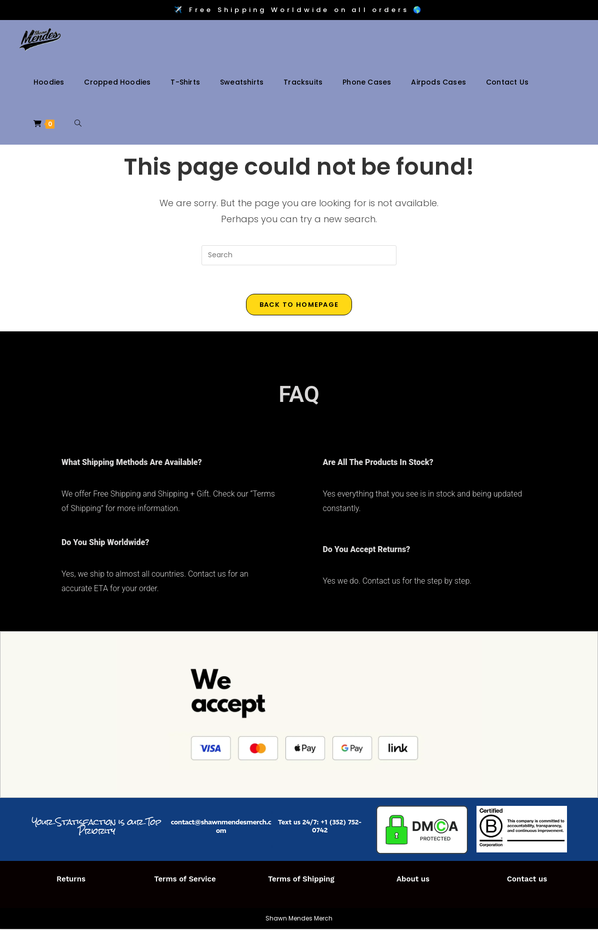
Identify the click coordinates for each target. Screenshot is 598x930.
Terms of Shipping (301, 879)
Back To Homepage (299, 306)
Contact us (527, 879)
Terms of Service (185, 879)
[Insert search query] (299, 255)
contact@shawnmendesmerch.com (221, 827)
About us (413, 879)
